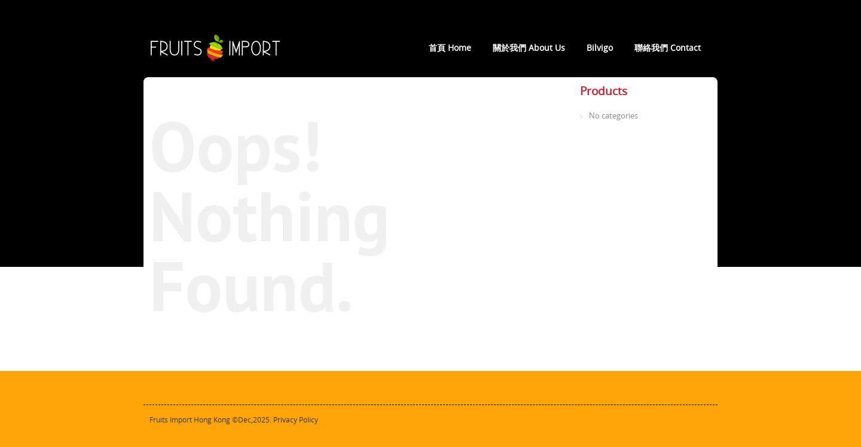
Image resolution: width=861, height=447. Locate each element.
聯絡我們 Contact (667, 47)
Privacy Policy (295, 419)
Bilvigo (600, 47)
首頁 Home (450, 47)
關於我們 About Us (529, 47)
